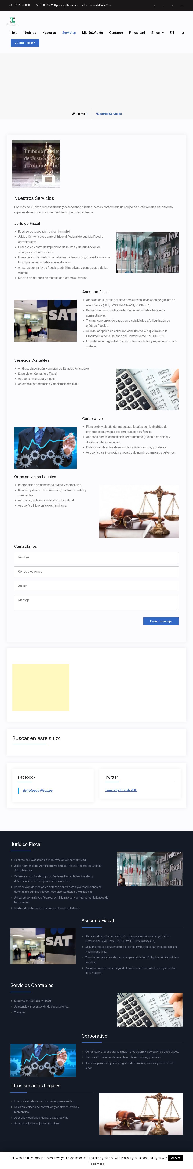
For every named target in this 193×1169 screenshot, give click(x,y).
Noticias (30, 33)
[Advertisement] (96, 79)
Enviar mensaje (157, 622)
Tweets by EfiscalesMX (121, 792)
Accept (175, 1158)
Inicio (13, 33)
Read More (96, 1164)
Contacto (116, 33)
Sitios (155, 33)
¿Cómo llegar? (28, 42)
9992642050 (22, 5)
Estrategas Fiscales (37, 792)
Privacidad (137, 33)
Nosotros (49, 33)
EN (172, 33)
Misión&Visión (92, 33)
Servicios (69, 33)
